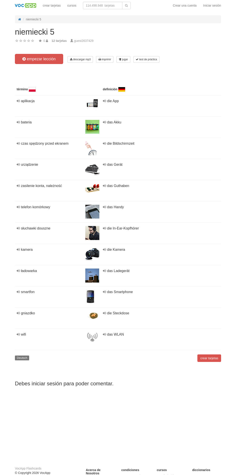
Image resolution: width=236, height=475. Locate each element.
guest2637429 (84, 41)
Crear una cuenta (185, 5)
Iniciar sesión (212, 5)
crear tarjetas (52, 5)
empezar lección (38, 59)
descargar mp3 (80, 59)
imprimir (104, 59)
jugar (123, 59)
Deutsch (22, 357)
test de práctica (146, 59)
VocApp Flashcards (28, 468)
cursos (71, 5)
